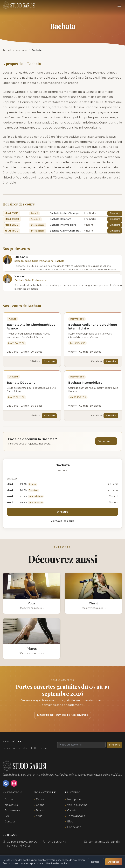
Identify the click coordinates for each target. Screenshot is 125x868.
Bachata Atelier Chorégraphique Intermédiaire (92, 326)
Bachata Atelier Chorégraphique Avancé (31, 326)
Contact (10, 821)
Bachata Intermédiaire (85, 382)
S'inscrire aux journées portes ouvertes (62, 714)
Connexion (74, 827)
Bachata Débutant (21, 382)
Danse (40, 799)
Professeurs (12, 810)
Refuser (95, 861)
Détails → (35, 361)
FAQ (7, 816)
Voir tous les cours (62, 520)
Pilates (40, 810)
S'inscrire (115, 213)
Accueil (9, 799)
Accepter (113, 861)
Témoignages (76, 816)
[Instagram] (14, 783)
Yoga (39, 816)
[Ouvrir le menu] (119, 5)
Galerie (71, 810)
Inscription (74, 799)
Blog (70, 821)
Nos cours (11, 804)
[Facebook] (6, 783)
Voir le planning (77, 804)
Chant (40, 804)
